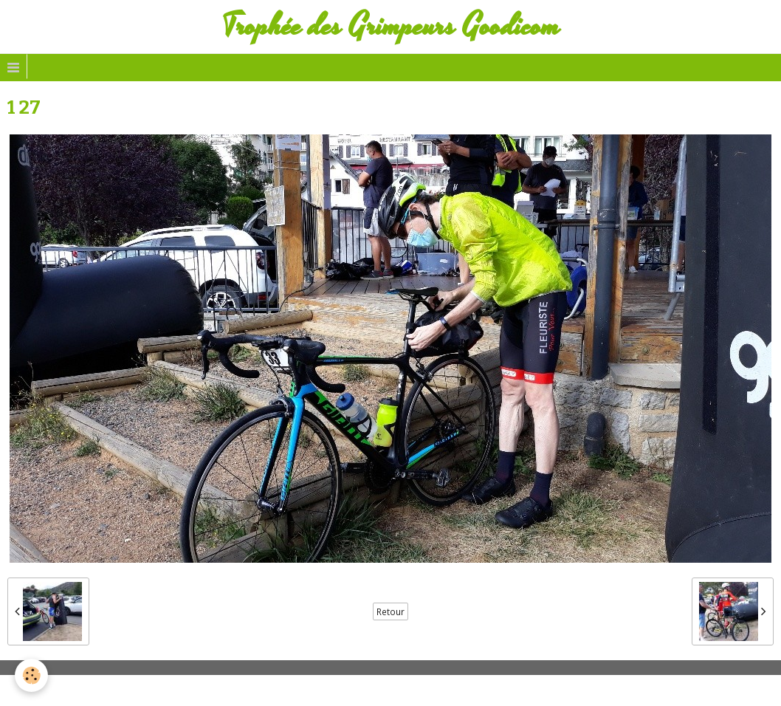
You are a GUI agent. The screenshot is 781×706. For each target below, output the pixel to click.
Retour (390, 611)
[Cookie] (31, 675)
